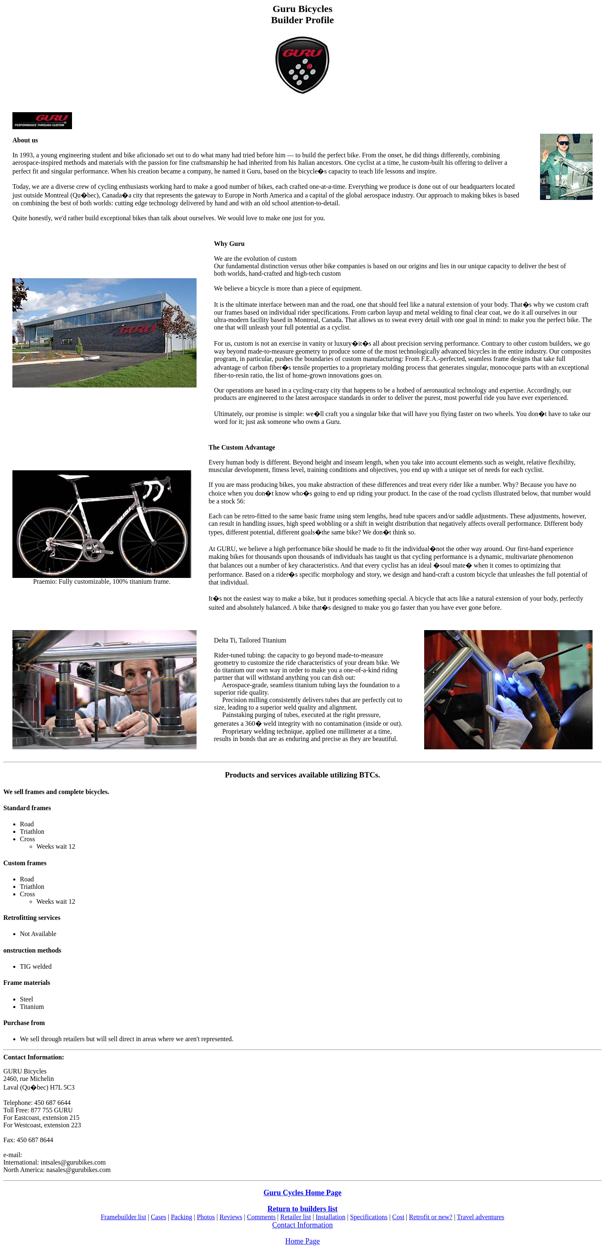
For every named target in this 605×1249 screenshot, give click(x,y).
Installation (331, 1216)
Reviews (230, 1216)
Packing (181, 1216)
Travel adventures (480, 1216)
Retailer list (295, 1216)
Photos (206, 1216)
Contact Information (302, 1225)
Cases (158, 1216)
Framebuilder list (123, 1216)
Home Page (302, 1241)
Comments (261, 1216)
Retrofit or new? (430, 1216)
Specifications (369, 1216)
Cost (398, 1216)
